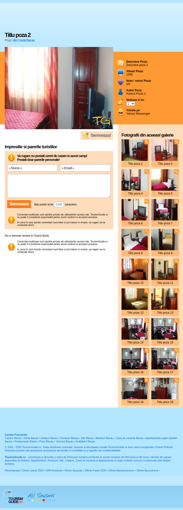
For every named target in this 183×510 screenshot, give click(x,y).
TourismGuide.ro (31, 447)
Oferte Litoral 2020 (33, 470)
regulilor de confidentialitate (105, 450)
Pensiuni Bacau (69, 438)
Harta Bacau (31, 438)
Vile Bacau (87, 438)
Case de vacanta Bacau (129, 438)
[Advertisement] (91, 18)
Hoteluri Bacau (49, 438)
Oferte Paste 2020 (95, 470)
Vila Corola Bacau (23, 40)
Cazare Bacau (13, 438)
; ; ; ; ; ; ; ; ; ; (130, 104)
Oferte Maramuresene (121, 470)
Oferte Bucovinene (147, 470)
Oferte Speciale (73, 470)
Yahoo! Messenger (138, 112)
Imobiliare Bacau (85, 441)
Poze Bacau (46, 441)
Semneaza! (101, 135)
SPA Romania (54, 470)
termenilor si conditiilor (70, 450)
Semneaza (19, 204)
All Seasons (41, 497)
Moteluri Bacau (104, 438)
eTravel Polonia (163, 447)
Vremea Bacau (64, 441)
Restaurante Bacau (26, 441)
